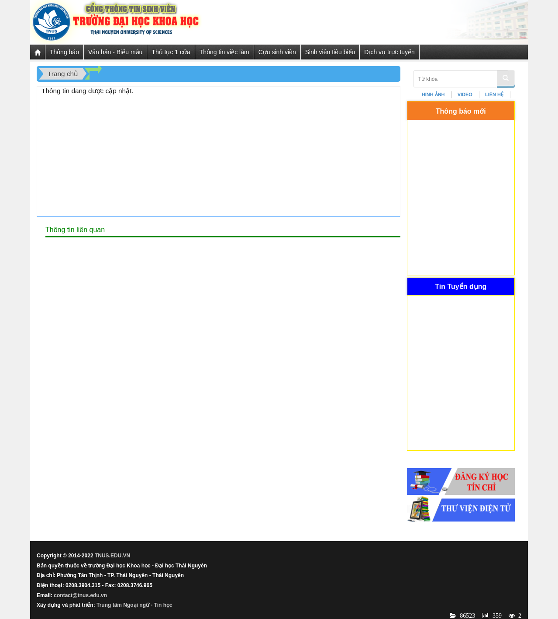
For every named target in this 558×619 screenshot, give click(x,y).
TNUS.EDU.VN (112, 556)
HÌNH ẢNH (433, 94)
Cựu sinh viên (277, 52)
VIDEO (465, 94)
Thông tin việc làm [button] (224, 52)
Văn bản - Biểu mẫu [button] (115, 52)
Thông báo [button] (64, 52)
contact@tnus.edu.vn (80, 595)
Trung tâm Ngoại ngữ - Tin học (134, 605)
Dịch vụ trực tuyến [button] (389, 52)
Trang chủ (63, 73)
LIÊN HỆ (494, 94)
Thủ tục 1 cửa (171, 52)
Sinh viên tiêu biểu (330, 52)
